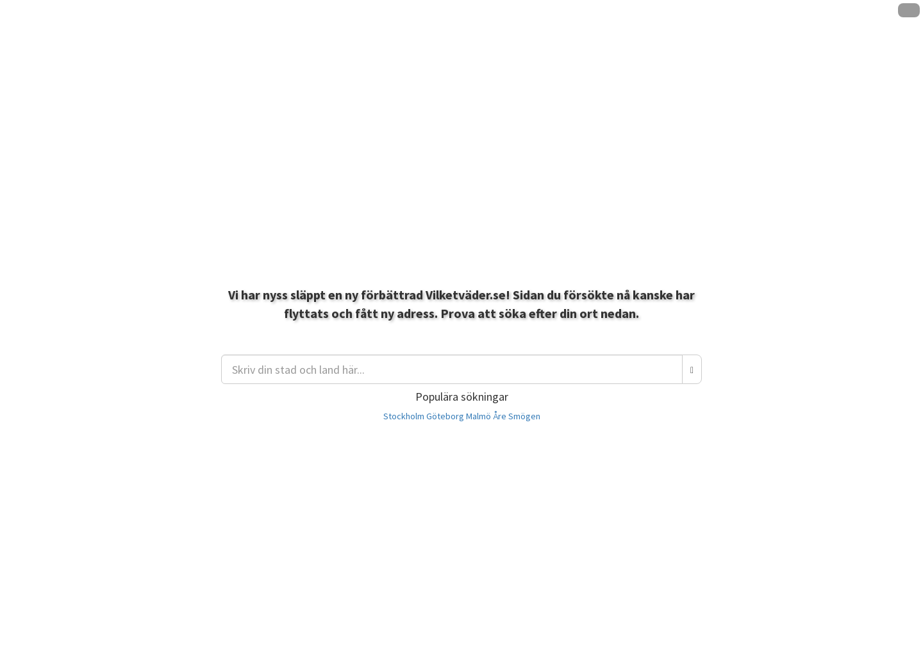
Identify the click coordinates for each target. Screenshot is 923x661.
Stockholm (403, 416)
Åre (499, 416)
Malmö (478, 416)
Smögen (524, 416)
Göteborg (445, 416)
